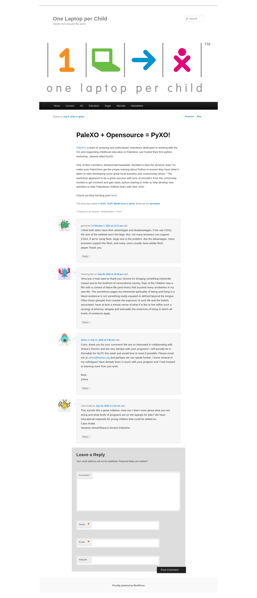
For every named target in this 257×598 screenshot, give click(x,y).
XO (81, 105)
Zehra (84, 340)
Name (84, 524)
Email (84, 542)
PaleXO (81, 147)
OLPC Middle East (116, 203)
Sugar (108, 105)
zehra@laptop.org (99, 357)
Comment (84, 475)
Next (200, 116)
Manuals (121, 105)
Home (57, 105)
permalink (155, 203)
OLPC (103, 203)
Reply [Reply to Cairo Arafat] (85, 437)
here (113, 195)
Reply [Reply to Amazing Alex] (85, 322)
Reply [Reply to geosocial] (85, 256)
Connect (69, 105)
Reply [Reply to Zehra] (85, 388)
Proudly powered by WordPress (128, 585)
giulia (81, 116)
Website (83, 559)
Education (94, 105)
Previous (188, 116)
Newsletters (137, 105)
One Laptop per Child (80, 19)
